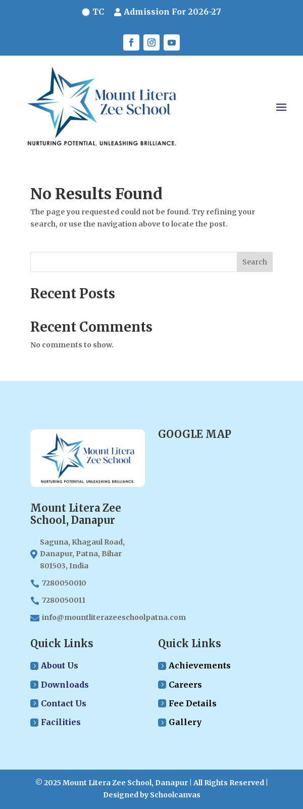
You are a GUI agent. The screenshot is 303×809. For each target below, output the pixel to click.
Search (254, 261)
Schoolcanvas (175, 794)
